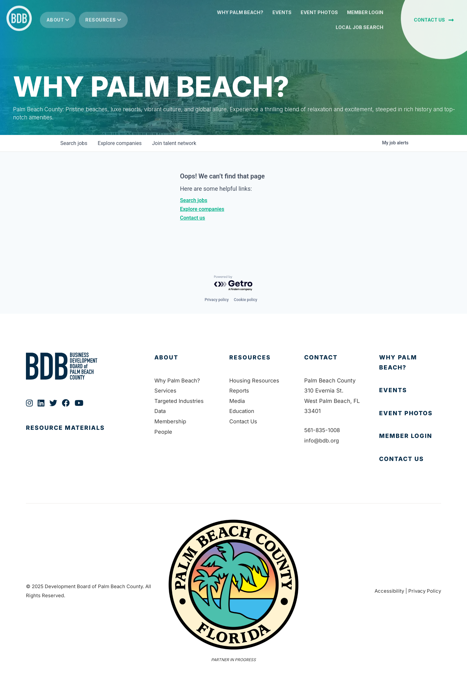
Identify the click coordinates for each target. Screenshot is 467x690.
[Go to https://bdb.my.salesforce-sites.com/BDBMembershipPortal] (410, 436)
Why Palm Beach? (178, 380)
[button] (433, 22)
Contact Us (244, 421)
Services (165, 390)
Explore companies (202, 209)
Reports (239, 390)
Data (160, 411)
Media (237, 401)
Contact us (192, 218)
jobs (73, 143)
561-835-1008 (323, 430)
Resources (103, 22)
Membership (170, 421)
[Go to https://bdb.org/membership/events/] (410, 390)
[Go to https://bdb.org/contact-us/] (410, 459)
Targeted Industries (179, 401)
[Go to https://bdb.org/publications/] (83, 434)
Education (242, 411)
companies (119, 143)
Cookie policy (245, 299)
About (57, 22)
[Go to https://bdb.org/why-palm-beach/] (410, 362)
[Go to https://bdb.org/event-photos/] (410, 413)
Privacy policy (217, 299)
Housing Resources (254, 380)
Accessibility (389, 591)
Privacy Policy (424, 591)
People (163, 432)
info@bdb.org (321, 440)
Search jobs (193, 200)
